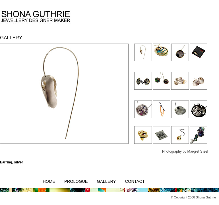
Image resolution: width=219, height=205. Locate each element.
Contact (135, 181)
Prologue (76, 181)
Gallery (106, 181)
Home (49, 181)
